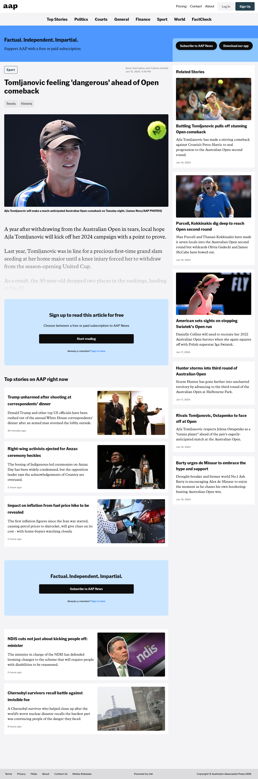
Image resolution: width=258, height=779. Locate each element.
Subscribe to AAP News (196, 46)
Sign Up (245, 6)
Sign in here (98, 351)
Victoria (26, 103)
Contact (196, 6)
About (209, 6)
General (121, 19)
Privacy (21, 773)
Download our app (235, 46)
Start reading (86, 338)
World (179, 19)
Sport (162, 19)
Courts (101, 19)
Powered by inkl (143, 773)
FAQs (34, 773)
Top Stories (57, 19)
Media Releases (81, 773)
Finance (143, 19)
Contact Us (60, 773)
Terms (8, 773)
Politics (81, 19)
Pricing (181, 6)
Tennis (11, 103)
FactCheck (202, 19)
